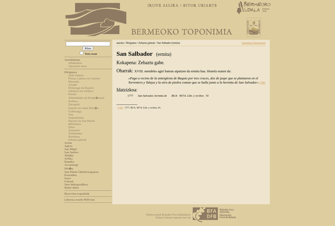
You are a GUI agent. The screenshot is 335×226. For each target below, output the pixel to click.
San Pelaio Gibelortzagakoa (81, 171)
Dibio (71, 127)
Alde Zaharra (75, 75)
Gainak (69, 181)
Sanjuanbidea (76, 117)
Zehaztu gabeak (77, 139)
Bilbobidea (74, 123)
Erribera (73, 101)
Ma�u (68, 168)
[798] (262, 82)
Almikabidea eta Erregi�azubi (86, 97)
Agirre (68, 145)
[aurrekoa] (247, 42)
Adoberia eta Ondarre (80, 90)
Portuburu (74, 136)
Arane (68, 142)
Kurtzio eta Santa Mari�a (83, 107)
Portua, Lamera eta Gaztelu (84, 78)
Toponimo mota (77, 66)
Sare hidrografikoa (76, 184)
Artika (68, 158)
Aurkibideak (72, 59)
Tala (70, 114)
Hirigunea (70, 72)
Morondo (73, 81)
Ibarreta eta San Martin (81, 120)
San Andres (71, 152)
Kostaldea (70, 175)
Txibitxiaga (75, 111)
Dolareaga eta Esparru (81, 87)
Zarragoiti (74, 104)
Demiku (69, 161)
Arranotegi (71, 164)
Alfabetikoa (75, 62)
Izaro (67, 178)
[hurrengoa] (259, 42)
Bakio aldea (71, 187)
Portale (72, 94)
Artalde (72, 84)
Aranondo (74, 130)
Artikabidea (75, 133)
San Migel (70, 149)
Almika (69, 155)
